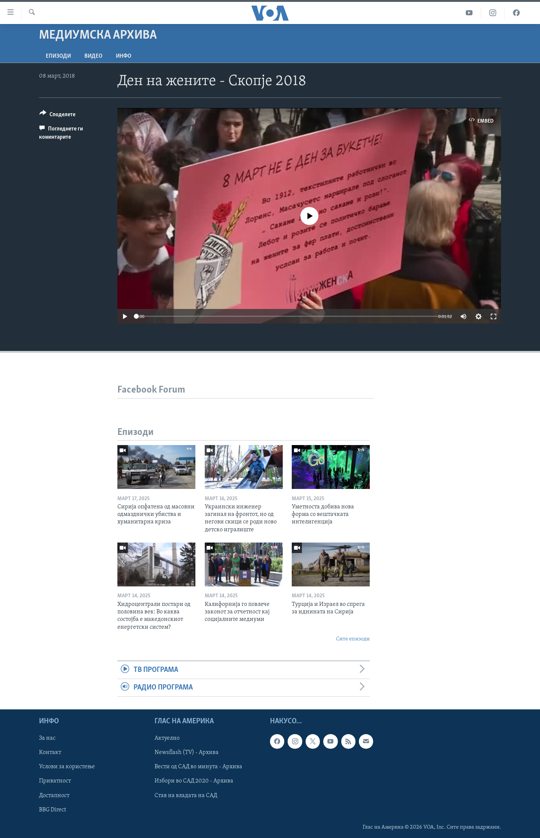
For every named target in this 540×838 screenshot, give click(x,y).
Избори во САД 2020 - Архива (193, 781)
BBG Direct (52, 810)
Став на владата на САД (185, 796)
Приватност (55, 781)
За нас (47, 739)
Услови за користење (67, 767)
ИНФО (123, 56)
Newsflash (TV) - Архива (186, 753)
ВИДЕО (93, 56)
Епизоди (58, 56)
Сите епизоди (353, 639)
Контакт (50, 753)
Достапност (54, 796)
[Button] (57, 115)
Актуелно (167, 739)
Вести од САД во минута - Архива (198, 767)
